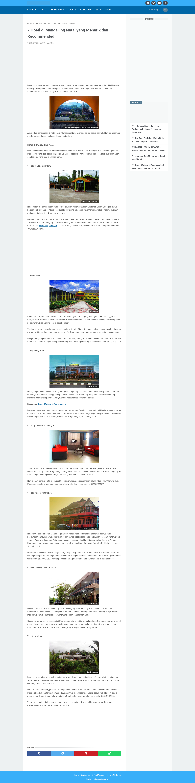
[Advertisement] (74, 64)
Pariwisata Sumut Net (101, 779)
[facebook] (147, 3)
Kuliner (72, 10)
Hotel (44, 10)
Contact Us (85, 775)
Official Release (98, 775)
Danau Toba (85, 10)
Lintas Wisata (57, 10)
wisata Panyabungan (48, 225)
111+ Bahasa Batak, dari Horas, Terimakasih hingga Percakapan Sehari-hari (146, 129)
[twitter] (153, 3)
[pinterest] (86, 753)
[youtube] (159, 3)
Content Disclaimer (113, 775)
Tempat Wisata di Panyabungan (52, 404)
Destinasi (31, 10)
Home (76, 775)
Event (108, 10)
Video (98, 10)
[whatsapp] (109, 753)
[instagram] (165, 3)
